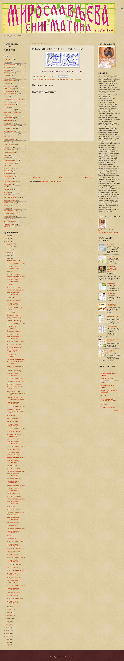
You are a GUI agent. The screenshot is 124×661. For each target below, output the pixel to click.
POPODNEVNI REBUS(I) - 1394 (112, 304)
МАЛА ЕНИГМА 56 (13, 509)
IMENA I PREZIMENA (107, 378)
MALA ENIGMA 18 (12, 595)
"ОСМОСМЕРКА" (9, 91)
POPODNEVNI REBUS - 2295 (16, 378)
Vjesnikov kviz (8, 157)
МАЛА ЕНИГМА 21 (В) (14, 468)
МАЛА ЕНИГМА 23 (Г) (14, 274)
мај (8, 606)
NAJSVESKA (8, 195)
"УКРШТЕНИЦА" (9, 89)
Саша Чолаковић (9, 163)
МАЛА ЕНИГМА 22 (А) (14, 421)
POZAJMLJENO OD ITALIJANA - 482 (13, 280)
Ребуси (6, 62)
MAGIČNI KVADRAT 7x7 (14, 347)
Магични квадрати (9, 102)
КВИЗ (5, 165)
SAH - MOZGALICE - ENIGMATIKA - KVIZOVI (108, 400)
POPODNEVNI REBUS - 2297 (16, 341)
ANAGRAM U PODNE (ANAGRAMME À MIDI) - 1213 (15, 411)
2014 (7, 645)
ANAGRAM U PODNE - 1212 (15, 431)
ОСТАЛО (6, 142)
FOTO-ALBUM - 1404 (13, 515)
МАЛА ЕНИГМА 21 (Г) (14, 455)
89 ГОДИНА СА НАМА (14, 578)
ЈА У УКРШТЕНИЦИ (10, 221)
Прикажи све (117, 410)
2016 (7, 639)
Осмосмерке (7, 73)
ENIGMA (6, 107)
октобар (10, 250)
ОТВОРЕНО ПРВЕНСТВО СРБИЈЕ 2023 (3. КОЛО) (15, 398)
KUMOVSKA (11, 506)
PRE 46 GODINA (12, 465)
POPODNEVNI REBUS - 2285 (16, 541)
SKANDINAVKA (111, 283)
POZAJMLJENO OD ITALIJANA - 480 (13, 304)
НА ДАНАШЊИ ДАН (10, 131)
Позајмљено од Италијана (58, 79)
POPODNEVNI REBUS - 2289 (16, 486)
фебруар (10, 615)
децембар (10, 244)
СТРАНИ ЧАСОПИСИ (74, 79)
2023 (7, 241)
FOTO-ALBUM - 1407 (13, 261)
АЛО (5, 96)
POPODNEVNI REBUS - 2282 (16, 585)
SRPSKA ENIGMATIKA (108, 407)
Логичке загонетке (9, 176)
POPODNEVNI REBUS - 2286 (16, 528)
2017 (7, 636)
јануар (9, 618)
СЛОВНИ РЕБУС (9, 150)
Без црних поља (9, 139)
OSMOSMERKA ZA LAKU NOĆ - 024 (113, 316)
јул (8, 255)
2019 (7, 630)
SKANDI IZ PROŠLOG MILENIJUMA (14, 435)
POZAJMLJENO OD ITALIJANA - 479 (13, 327)
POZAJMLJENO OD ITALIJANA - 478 (13, 337)
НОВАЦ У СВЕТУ (9, 226)
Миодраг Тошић (8, 168)
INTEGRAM (110, 256)
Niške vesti (7, 205)
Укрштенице (7, 67)
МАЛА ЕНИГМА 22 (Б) (14, 384)
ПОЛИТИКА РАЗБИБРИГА (12, 197)
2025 (7, 236)
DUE (102, 370)
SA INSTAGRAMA (12, 418)
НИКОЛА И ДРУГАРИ (13, 551)
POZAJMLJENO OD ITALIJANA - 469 (13, 502)
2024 (7, 238)
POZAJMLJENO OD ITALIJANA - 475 (13, 402)
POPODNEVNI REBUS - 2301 (16, 277)
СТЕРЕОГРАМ (8, 219)
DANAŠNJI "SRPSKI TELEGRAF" (13, 350)
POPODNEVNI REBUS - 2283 (16, 570)
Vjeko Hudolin (8, 189)
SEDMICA (10, 271)
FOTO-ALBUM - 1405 (13, 493)
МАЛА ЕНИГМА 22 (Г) (14, 344)
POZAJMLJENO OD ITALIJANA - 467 (13, 531)
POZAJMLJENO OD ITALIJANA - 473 (13, 442)
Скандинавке (8, 59)
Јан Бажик (7, 192)
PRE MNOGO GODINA (14, 452)
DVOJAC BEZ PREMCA (14, 565)
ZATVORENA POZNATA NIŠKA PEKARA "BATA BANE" (112, 269)
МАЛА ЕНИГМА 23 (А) (14, 321)
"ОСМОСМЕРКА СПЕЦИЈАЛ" (13, 99)
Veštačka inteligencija (10, 224)
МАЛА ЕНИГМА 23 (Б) (14, 300)
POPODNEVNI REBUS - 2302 (16, 264)
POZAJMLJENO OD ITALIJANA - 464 (13, 574)
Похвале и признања (10, 200)
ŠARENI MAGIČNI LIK (14, 331)
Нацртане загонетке (43, 79)
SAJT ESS (104, 404)
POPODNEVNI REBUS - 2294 (16, 406)
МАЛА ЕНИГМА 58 (13, 334)
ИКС (5, 187)
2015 (7, 642)
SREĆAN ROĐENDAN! (14, 318)
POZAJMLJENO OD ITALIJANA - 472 (13, 461)
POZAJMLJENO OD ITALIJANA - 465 (13, 561)
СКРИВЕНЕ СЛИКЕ (10, 203)
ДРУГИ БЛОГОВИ (9, 128)
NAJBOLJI (10, 535)
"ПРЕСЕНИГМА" (9, 118)
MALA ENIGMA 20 (12, 554)
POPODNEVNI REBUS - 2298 (16, 324)
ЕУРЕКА (6, 115)
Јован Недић (8, 179)
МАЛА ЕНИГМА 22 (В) (14, 371)
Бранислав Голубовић (10, 181)
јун (8, 258)
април (9, 609)
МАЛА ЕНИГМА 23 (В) (14, 287)
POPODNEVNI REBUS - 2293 (16, 428)
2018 (7, 633)
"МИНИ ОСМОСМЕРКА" (11, 126)
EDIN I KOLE (11, 415)
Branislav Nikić (8, 147)
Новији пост (35, 177)
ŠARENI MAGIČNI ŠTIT (14, 315)
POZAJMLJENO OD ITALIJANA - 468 (13, 518)
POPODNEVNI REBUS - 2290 (16, 471)
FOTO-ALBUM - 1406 (13, 449)
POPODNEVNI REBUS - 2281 (16, 598)
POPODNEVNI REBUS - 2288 (16, 499)
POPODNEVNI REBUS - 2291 (16, 458)
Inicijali (103, 382)
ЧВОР (5, 136)
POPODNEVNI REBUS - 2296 (16, 359)
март (9, 612)
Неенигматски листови (11, 134)
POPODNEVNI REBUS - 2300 (16, 290)
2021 (7, 625)
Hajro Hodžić (7, 184)
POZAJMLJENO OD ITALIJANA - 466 (13, 545)
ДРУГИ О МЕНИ (9, 213)
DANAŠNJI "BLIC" (12, 525)
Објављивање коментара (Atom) (50, 181)
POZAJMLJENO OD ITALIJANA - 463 (13, 588)
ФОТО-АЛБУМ (8, 78)
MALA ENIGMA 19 (12, 567)
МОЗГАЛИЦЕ (8, 171)
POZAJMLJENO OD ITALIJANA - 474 (13, 425)
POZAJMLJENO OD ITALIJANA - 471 (13, 474)
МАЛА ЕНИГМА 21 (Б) (14, 478)
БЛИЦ (5, 83)
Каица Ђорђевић (9, 144)
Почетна (61, 177)
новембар (10, 247)
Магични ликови (9, 86)
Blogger (71, 657)
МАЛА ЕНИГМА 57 (13, 439)
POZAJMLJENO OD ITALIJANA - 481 (13, 293)
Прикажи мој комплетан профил (108, 232)
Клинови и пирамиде (10, 160)
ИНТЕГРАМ (110, 244)
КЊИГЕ (6, 155)
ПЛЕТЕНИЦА (11, 312)
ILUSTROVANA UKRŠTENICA (111, 351)
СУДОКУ (6, 75)
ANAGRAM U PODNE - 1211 (15, 548)
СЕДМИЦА (10, 297)
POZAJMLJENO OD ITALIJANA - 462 (13, 602)
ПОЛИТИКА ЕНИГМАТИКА (12, 211)
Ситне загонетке (9, 104)
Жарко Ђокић (8, 120)
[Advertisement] (62, 158)
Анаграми (7, 70)
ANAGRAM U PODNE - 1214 (15, 381)
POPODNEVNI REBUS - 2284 (16, 557)
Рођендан (7, 208)
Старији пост (88, 177)
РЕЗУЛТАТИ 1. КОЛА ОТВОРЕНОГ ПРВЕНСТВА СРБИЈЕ (16, 393)
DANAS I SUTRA (9, 123)
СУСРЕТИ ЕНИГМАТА (10, 152)
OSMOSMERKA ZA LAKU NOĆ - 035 (113, 340)
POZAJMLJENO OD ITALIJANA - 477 (13, 355)
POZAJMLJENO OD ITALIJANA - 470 (13, 489)
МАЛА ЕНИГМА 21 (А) (14, 496)
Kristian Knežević (9, 216)
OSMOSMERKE (112, 326)
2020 (7, 627)
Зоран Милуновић (9, 110)
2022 (7, 622)
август (9, 252)
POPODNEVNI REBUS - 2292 (16, 446)
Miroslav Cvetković (107, 230)
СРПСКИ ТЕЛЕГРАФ (10, 65)
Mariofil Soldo (8, 173)
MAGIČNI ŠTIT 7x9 (13, 522)
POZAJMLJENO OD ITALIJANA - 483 (13, 267)
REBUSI (103, 395)
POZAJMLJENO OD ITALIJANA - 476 (13, 374)
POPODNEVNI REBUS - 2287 (16, 512)
